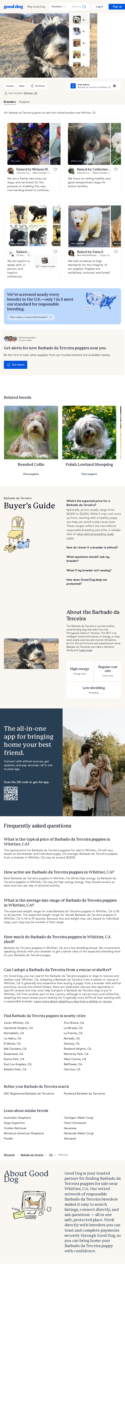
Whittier (63, 1154)
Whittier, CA (30, 93)
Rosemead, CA (13, 1054)
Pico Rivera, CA (74, 1022)
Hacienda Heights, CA (18, 1028)
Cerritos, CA (72, 1069)
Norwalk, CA (72, 1038)
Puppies (24, 101)
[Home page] (13, 6)
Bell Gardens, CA (15, 1048)
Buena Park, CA (14, 1059)
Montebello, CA (14, 1033)
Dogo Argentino (14, 1122)
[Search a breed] (79, 6)
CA (51, 1154)
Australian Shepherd (17, 1117)
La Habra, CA (12, 1038)
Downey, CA (72, 1043)
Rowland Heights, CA (77, 1048)
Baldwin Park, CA (15, 1069)
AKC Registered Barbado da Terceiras (29, 1093)
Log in (99, 6)
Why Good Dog (36, 6)
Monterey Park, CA (76, 1054)
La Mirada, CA (73, 1028)
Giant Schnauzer (75, 1122)
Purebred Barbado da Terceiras (84, 1093)
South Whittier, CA (16, 1022)
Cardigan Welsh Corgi (79, 1117)
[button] (28, 144)
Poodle (8, 1138)
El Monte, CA (12, 1043)
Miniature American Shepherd (24, 1133)
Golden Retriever (15, 1128)
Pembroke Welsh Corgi (79, 1133)
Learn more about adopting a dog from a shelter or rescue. (73, 1001)
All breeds (9, 1154)
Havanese (70, 1128)
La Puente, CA (73, 1033)
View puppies (31, 474)
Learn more (85, 650)
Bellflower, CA (73, 1064)
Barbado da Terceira (32, 1154)
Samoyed (70, 1138)
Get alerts (15, 365)
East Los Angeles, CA (17, 1064)
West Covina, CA (75, 1059)
